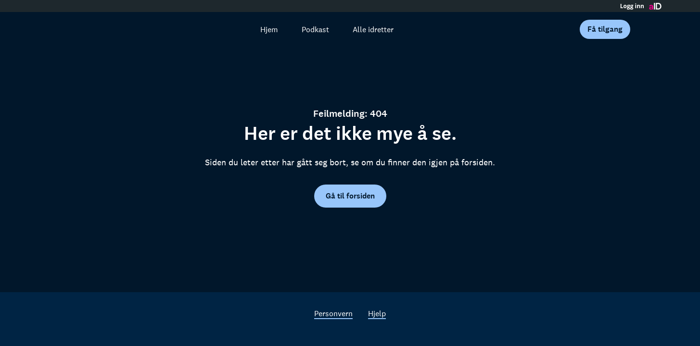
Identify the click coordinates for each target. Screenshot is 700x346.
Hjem (269, 29)
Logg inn (632, 6)
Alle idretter (373, 29)
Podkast (315, 29)
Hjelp (377, 313)
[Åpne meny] (648, 29)
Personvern (333, 313)
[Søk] (234, 29)
